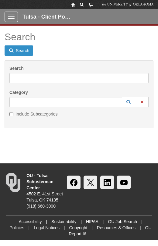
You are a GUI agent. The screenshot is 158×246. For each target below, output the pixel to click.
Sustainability (64, 221)
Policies (16, 227)
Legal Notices (47, 227)
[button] (128, 102)
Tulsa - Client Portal (48, 17)
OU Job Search (122, 221)
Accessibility (30, 221)
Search (16, 68)
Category (18, 92)
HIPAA (92, 221)
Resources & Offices (116, 227)
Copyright (78, 227)
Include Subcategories (33, 114)
